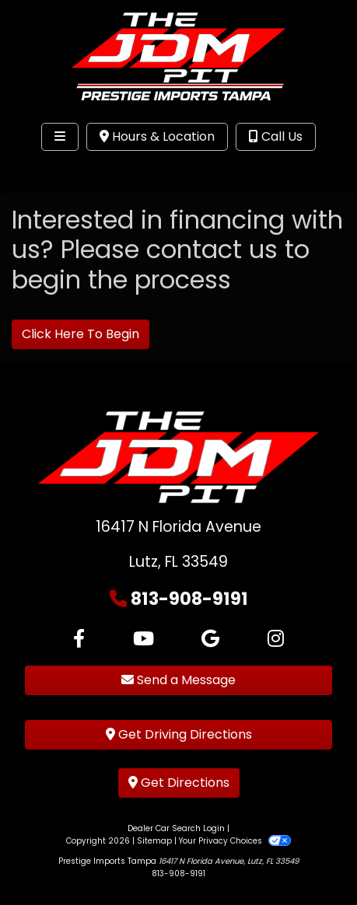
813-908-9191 (189, 598)
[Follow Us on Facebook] (79, 639)
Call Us (276, 136)
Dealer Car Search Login (176, 828)
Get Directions (178, 782)
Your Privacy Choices (234, 841)
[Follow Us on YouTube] (143, 639)
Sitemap (154, 841)
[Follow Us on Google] (210, 639)
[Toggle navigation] (60, 137)
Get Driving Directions (179, 734)
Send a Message (178, 680)
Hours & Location (157, 136)
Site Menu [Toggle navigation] (61, 169)
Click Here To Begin (80, 334)
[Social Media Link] (276, 639)
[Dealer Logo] (178, 57)
